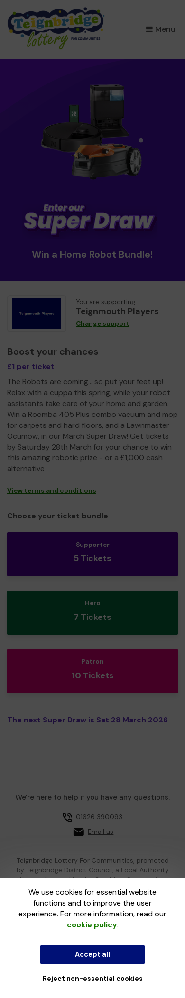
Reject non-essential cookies (93, 978)
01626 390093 (99, 817)
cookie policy (92, 925)
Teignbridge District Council (69, 870)
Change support (103, 324)
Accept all (92, 954)
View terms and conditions (51, 491)
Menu (161, 29)
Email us (100, 831)
